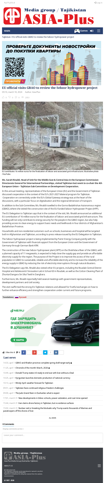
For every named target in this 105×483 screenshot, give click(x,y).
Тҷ (9, 2)
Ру (5, 2)
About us (8, 465)
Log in (98, 2)
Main (7, 30)
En (12, 2)
